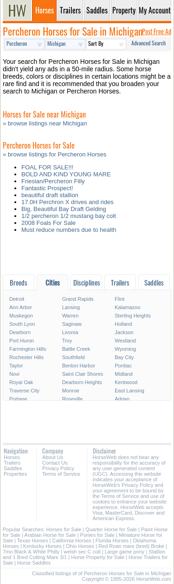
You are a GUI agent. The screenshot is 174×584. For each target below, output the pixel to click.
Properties (15, 474)
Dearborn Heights (82, 382)
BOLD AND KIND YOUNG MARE (66, 174)
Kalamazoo (127, 307)
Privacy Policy (58, 468)
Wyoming (125, 349)
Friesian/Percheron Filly (53, 181)
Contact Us (54, 463)
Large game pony (125, 551)
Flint (119, 299)
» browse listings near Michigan (45, 123)
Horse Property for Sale (97, 557)
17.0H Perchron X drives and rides (67, 202)
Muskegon (21, 315)
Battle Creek (76, 349)
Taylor (16, 365)
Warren (70, 315)
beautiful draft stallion (49, 195)
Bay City (124, 357)
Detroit (16, 299)
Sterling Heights (133, 315)
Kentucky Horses (42, 546)
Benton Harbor (79, 365)
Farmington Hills (27, 349)
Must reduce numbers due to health (68, 229)
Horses (12, 457)
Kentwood (126, 382)
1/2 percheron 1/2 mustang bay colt (68, 215)
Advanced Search (148, 43)
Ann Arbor (20, 307)
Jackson (124, 332)
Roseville (72, 399)
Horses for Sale (64, 529)
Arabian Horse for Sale (50, 535)
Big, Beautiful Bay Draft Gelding (63, 208)
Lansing (71, 307)
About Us (52, 457)
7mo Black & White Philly (31, 551)
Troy (67, 340)
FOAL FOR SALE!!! (47, 167)
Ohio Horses (80, 546)
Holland (123, 324)
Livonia (70, 332)
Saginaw (72, 324)
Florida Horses (112, 540)
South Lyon (22, 324)
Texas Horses (32, 540)
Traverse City (24, 390)
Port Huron (21, 340)
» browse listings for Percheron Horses (54, 154)
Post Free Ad (156, 31)
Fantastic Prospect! (47, 188)
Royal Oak (21, 382)
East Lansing (129, 390)
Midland (124, 374)
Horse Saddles (34, 562)
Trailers (12, 463)
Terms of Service (61, 474)
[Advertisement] (87, 256)
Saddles (13, 468)
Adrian (122, 399)
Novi (14, 374)
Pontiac (123, 365)
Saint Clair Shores (82, 374)
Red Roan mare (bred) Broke (131, 546)
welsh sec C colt (82, 551)
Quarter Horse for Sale (111, 529)
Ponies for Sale (97, 535)
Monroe (70, 390)
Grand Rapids (78, 299)
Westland (125, 340)
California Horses (71, 540)
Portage (18, 399)
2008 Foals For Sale (48, 222)
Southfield (73, 357)
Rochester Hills (26, 357)
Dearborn (20, 332)
